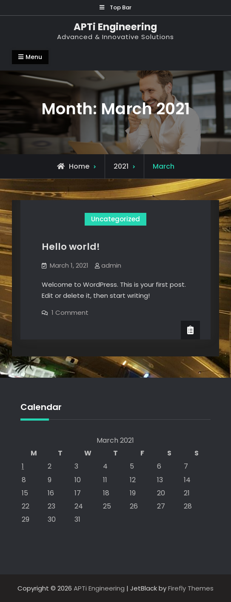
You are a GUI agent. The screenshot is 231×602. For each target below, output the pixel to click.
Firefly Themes (191, 588)
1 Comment (69, 312)
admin (111, 265)
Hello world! (71, 246)
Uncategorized (115, 219)
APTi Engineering (115, 27)
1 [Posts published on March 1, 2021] (23, 466)
